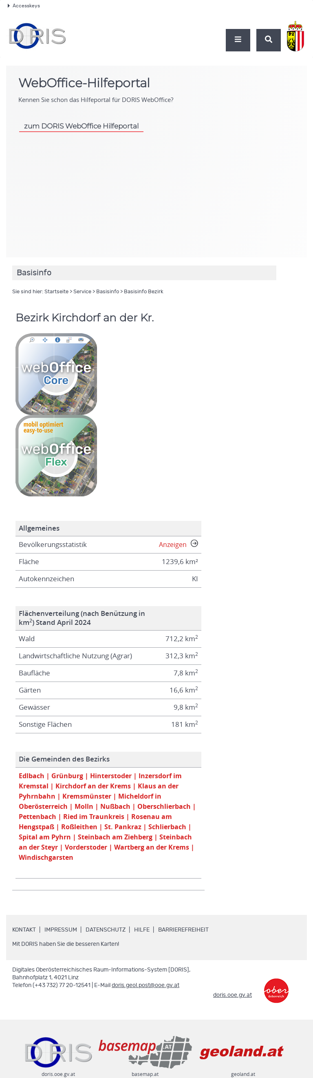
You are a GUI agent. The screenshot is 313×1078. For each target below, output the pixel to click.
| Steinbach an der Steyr (91, 850)
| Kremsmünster (86, 797)
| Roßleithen (127, 829)
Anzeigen (177, 544)
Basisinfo (107, 291)
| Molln (85, 807)
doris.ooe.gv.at (232, 999)
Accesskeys (24, 5)
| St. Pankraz (172, 829)
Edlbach (32, 776)
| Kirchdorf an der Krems (93, 786)
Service (82, 291)
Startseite (56, 291)
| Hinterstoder (112, 776)
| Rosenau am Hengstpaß (62, 829)
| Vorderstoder (160, 850)
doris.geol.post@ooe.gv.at (145, 989)
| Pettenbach (99, 818)
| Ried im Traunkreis (158, 818)
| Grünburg (66, 776)
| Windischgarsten (131, 860)
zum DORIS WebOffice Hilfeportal (81, 126)
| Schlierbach (41, 839)
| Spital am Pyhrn (94, 839)
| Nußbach (117, 807)
